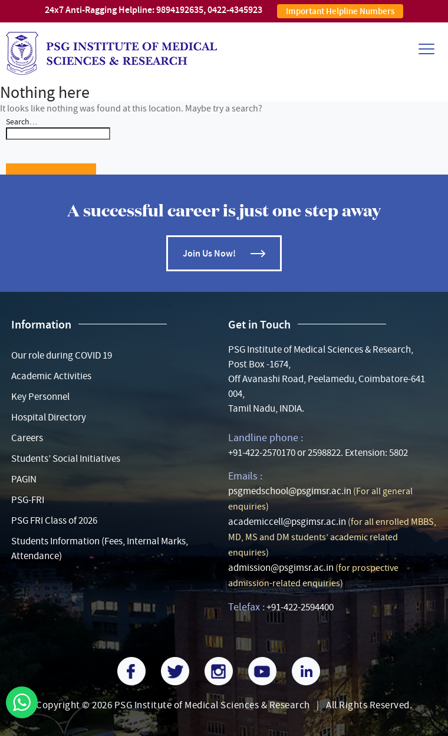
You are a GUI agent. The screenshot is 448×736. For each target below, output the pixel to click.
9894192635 (179, 10)
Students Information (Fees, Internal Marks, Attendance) (99, 548)
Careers (27, 438)
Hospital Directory (48, 417)
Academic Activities (51, 376)
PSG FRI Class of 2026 (54, 520)
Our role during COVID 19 (61, 355)
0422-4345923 (234, 10)
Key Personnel (40, 396)
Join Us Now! (209, 253)
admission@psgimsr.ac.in (281, 567)
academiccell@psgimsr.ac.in (287, 521)
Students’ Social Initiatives (65, 458)
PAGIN (24, 479)
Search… (21, 121)
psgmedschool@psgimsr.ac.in (289, 491)
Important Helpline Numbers (340, 11)
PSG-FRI (27, 500)
